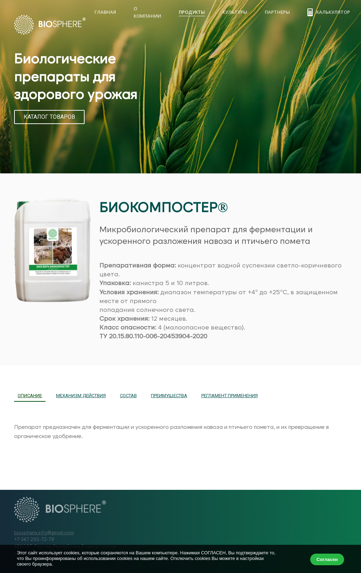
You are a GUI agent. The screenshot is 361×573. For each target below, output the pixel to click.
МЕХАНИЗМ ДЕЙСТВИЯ (81, 395)
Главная (105, 12)
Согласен (327, 559)
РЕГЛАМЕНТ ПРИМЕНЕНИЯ (229, 395)
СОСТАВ (128, 395)
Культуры (234, 12)
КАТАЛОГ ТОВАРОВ (49, 116)
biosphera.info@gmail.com (44, 532)
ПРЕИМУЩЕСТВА (169, 395)
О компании (147, 12)
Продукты (192, 12)
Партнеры (277, 12)
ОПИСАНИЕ (30, 395)
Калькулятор (328, 12)
